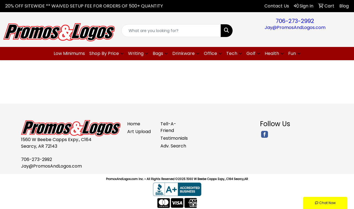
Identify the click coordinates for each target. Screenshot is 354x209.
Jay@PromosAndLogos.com (295, 27)
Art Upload (139, 131)
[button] (106, 53)
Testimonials (173, 138)
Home (133, 124)
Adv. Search (173, 146)
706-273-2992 (295, 21)
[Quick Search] (171, 30)
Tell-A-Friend (168, 127)
